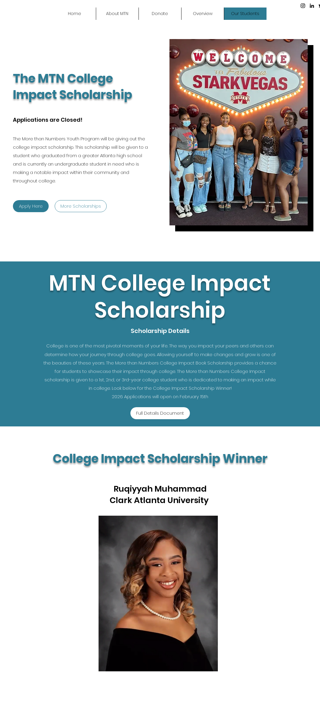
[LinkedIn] (312, 6)
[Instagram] (303, 6)
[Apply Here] (31, 206)
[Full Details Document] (160, 413)
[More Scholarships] (81, 206)
